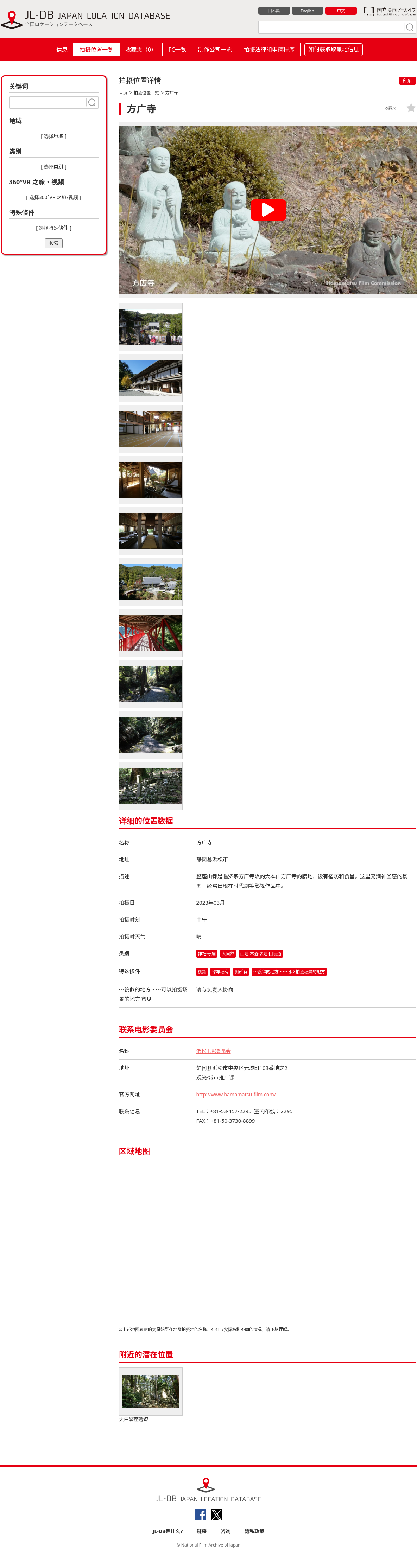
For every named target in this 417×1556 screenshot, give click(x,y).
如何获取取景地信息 (333, 49)
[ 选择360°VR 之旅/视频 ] (53, 197)
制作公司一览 (215, 49)
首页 (123, 93)
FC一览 (177, 49)
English (307, 11)
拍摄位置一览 (96, 49)
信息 (62, 49)
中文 (341, 11)
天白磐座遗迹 (150, 1396)
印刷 (407, 80)
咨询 (225, 1532)
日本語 (274, 11)
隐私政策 (254, 1532)
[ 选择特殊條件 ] (53, 227)
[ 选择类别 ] (54, 166)
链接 (202, 1532)
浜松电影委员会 (214, 1051)
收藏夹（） (141, 49)
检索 (53, 243)
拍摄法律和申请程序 (269, 49)
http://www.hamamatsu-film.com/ (238, 1094)
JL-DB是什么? (168, 1532)
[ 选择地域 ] (54, 136)
